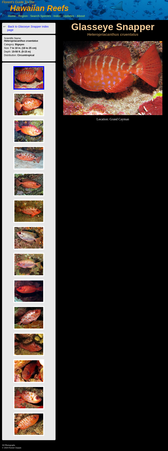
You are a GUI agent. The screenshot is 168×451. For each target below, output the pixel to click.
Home (12, 16)
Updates (68, 16)
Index (57, 16)
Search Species (40, 16)
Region (23, 16)
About (81, 16)
